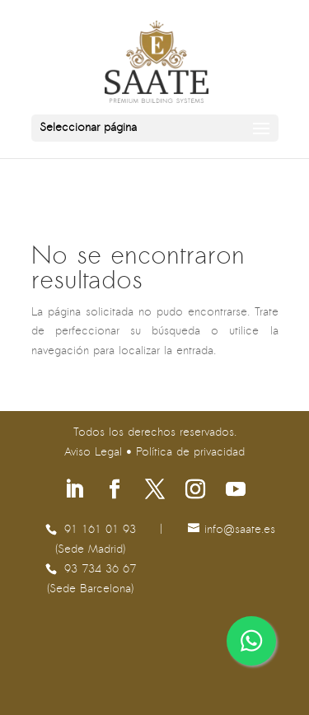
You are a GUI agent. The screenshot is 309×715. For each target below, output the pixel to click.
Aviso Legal (93, 452)
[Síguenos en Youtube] (236, 491)
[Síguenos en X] (155, 491)
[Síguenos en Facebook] (114, 491)
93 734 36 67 (100, 569)
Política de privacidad (190, 452)
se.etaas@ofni (239, 530)
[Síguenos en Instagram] (195, 491)
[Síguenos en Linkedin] (74, 491)
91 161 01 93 (100, 530)
